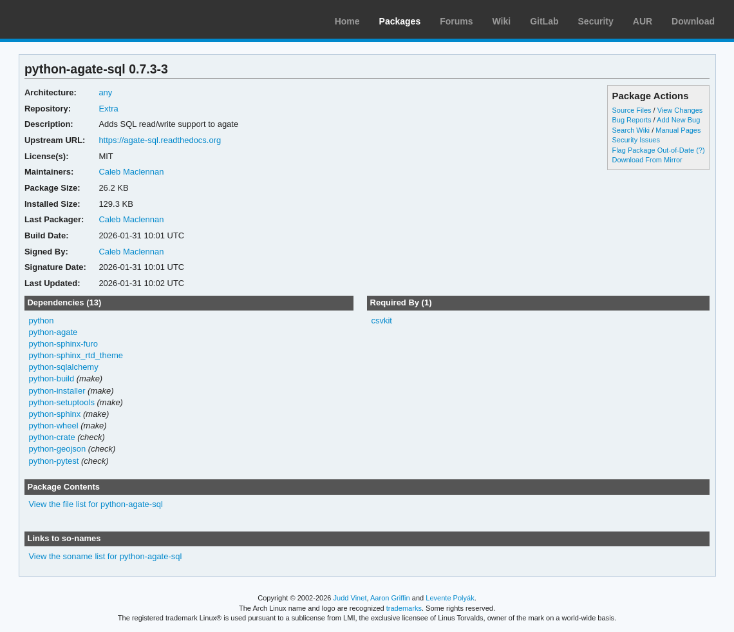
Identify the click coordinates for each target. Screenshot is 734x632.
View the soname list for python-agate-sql (105, 556)
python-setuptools (61, 402)
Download (693, 21)
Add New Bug (678, 120)
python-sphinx (54, 414)
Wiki (502, 21)
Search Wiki (631, 130)
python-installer (56, 391)
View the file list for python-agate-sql (95, 504)
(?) (700, 150)
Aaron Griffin (390, 598)
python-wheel (53, 425)
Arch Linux (71, 19)
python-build (51, 378)
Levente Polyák (450, 598)
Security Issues (635, 140)
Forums (456, 21)
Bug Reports (631, 120)
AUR (642, 21)
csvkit (381, 320)
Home (347, 21)
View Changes (680, 110)
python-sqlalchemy (63, 367)
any (105, 92)
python (40, 320)
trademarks (404, 608)
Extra (108, 108)
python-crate (51, 437)
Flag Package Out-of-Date (653, 150)
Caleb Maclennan (131, 172)
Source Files (631, 110)
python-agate (52, 332)
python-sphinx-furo (63, 344)
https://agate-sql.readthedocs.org (160, 140)
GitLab (544, 21)
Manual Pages (678, 130)
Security (596, 21)
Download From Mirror (647, 160)
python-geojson (57, 449)
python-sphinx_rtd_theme (75, 355)
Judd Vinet (350, 598)
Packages (400, 21)
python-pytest (53, 461)
